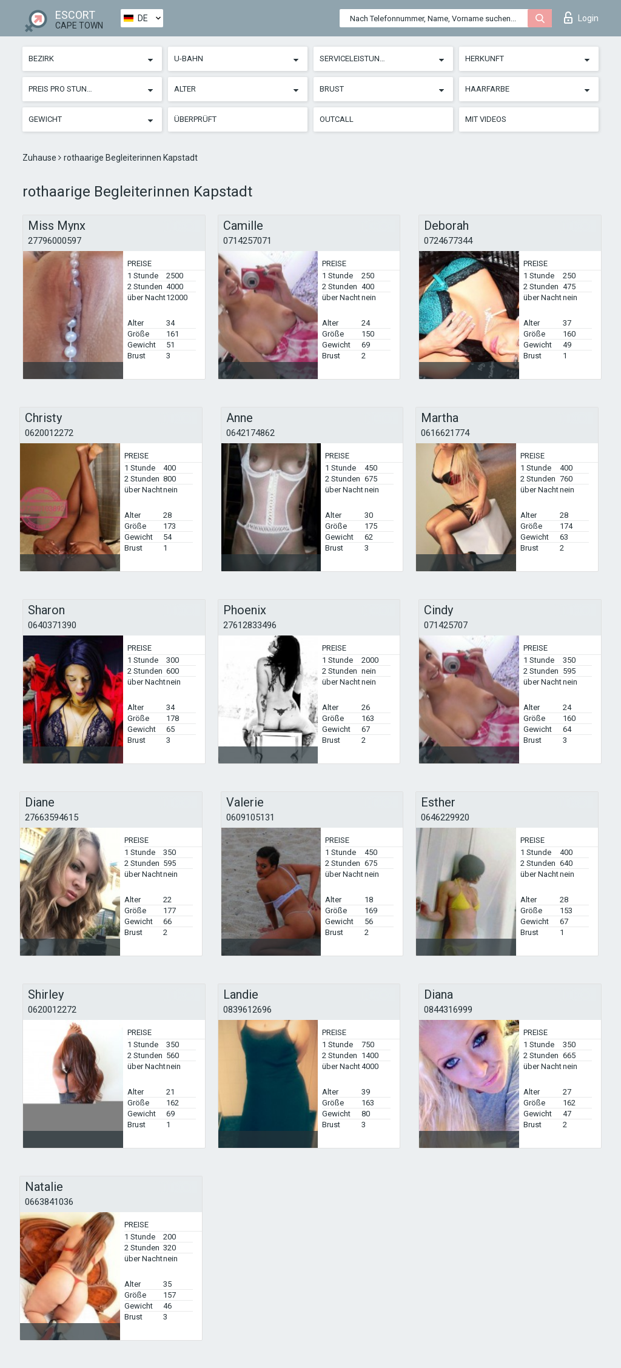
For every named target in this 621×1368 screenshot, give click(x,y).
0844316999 (448, 1009)
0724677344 (448, 240)
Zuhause (40, 158)
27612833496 (250, 625)
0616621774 (445, 433)
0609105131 (250, 817)
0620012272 (49, 433)
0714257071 (247, 240)
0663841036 (49, 1201)
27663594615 (51, 817)
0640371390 (52, 625)
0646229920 (445, 817)
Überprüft (195, 119)
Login (581, 17)
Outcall (337, 119)
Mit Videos (485, 119)
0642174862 (250, 433)
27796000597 (54, 240)
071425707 (446, 625)
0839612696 (247, 1009)
